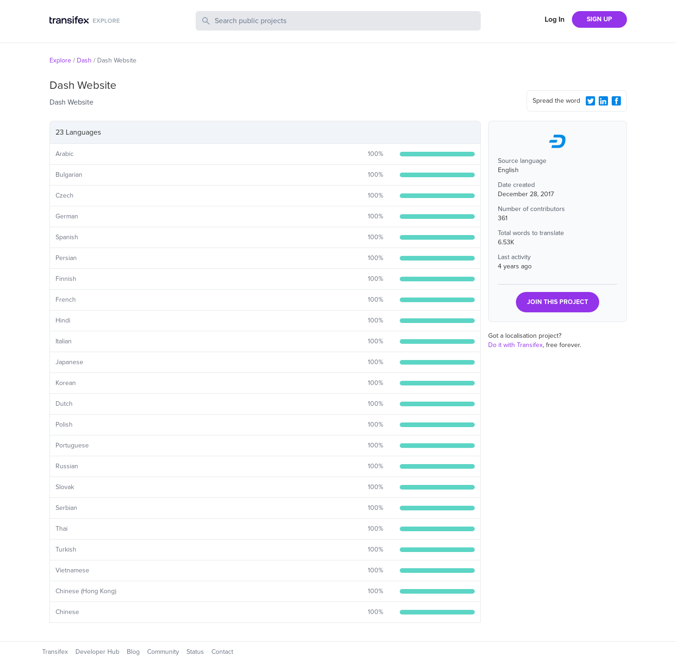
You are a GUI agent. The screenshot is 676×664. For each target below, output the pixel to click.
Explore (60, 60)
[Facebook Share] (616, 100)
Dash (84, 60)
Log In (554, 19)
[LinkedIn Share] (603, 100)
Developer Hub (97, 652)
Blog (133, 652)
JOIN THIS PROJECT (557, 302)
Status (195, 652)
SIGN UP (599, 19)
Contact (222, 652)
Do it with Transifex (515, 345)
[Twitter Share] (590, 100)
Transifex (55, 652)
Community (163, 652)
